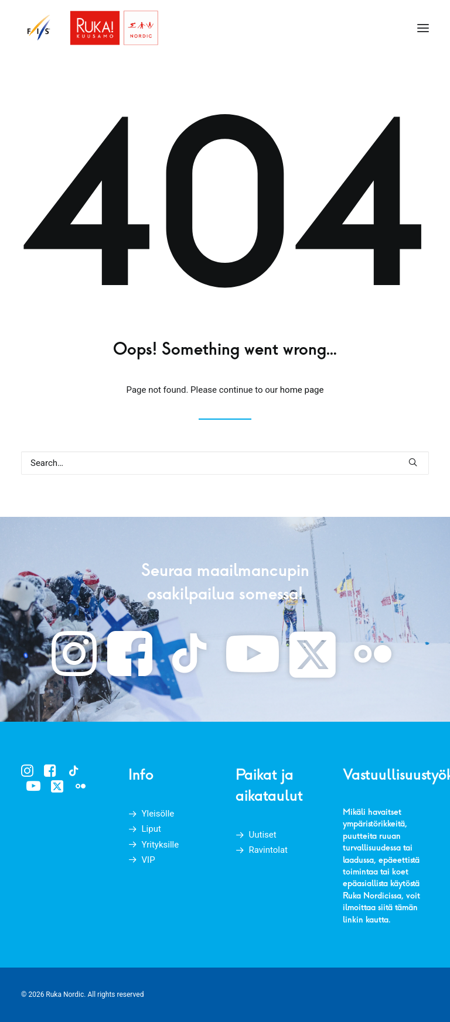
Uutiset (263, 834)
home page (302, 390)
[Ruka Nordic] (90, 28)
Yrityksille (160, 844)
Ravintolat (268, 850)
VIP (148, 860)
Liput (151, 829)
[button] (423, 28)
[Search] (225, 463)
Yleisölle (158, 813)
